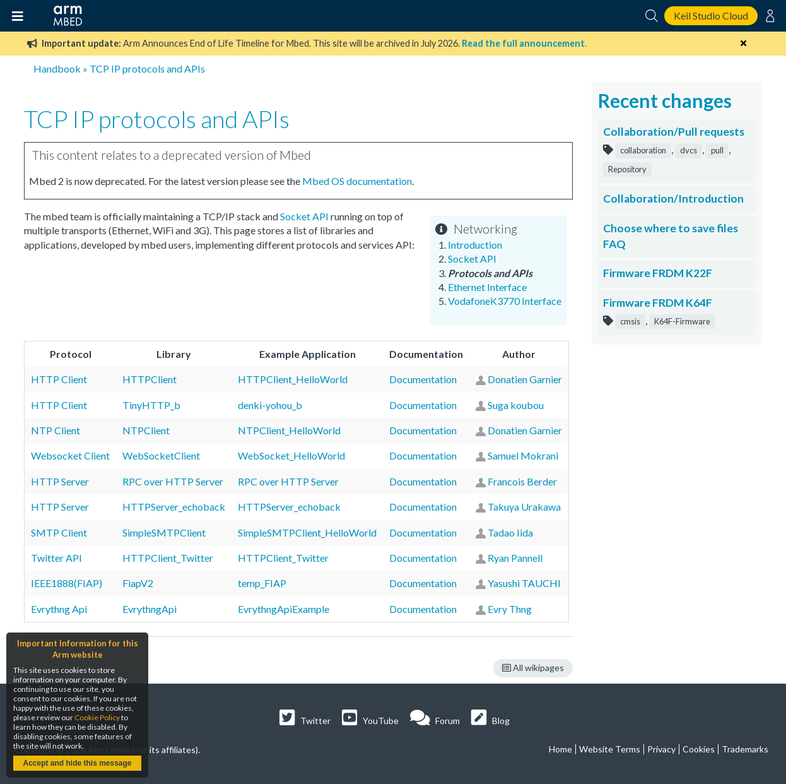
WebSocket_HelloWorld (291, 455)
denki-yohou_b (270, 405)
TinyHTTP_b (151, 405)
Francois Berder (522, 481)
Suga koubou (516, 405)
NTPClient (146, 430)
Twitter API (56, 558)
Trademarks (745, 749)
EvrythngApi (149, 609)
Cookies (699, 749)
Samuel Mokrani (523, 455)
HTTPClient (149, 379)
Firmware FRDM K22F (657, 273)
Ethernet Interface (487, 287)
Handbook (57, 68)
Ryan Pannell (515, 558)
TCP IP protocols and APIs (147, 68)
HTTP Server (60, 481)
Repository (627, 169)
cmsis (630, 321)
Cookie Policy (97, 717)
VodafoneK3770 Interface (504, 301)
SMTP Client (59, 532)
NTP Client (55, 430)
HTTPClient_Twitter (167, 558)
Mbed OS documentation (357, 181)
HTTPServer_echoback (173, 507)
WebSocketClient (161, 455)
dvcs (688, 150)
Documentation (423, 379)
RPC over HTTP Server (172, 481)
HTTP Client (59, 379)
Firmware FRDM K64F (657, 302)
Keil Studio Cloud (711, 15)
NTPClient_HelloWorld (289, 430)
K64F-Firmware (682, 321)
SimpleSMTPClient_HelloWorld (307, 532)
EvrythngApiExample (283, 609)
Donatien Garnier (525, 379)
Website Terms (609, 749)
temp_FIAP (262, 583)
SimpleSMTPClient (164, 532)
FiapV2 (137, 583)
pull (717, 150)
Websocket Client (70, 455)
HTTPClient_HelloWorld (293, 379)
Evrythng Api (59, 609)
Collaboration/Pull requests (673, 131)
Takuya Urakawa (524, 507)
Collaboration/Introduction (673, 198)
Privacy (661, 749)
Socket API (472, 258)
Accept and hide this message (77, 763)
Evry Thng (510, 609)
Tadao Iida (510, 532)
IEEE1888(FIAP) (66, 583)
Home (560, 749)
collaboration (643, 150)
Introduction (475, 245)
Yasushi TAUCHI (524, 583)
